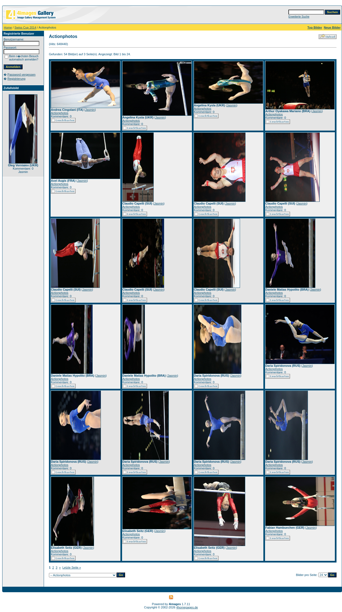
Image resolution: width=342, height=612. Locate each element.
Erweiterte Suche (298, 16)
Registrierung (16, 78)
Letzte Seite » (71, 567)
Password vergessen (21, 74)
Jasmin (90, 109)
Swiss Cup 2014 (26, 27)
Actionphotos (59, 113)
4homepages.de (187, 607)
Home (8, 27)
